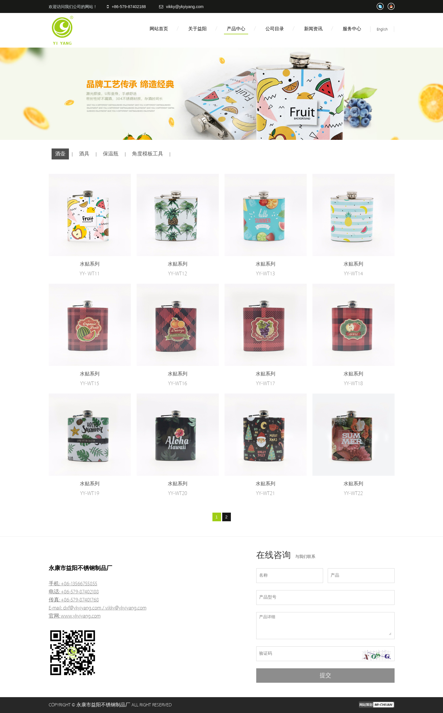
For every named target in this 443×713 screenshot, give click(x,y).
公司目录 (274, 29)
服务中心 (352, 29)
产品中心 (236, 29)
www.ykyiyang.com (81, 616)
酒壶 (60, 154)
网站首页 (159, 29)
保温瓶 (110, 154)
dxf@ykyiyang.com (82, 608)
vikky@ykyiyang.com (181, 6)
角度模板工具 (147, 154)
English (382, 29)
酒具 (84, 154)
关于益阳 (197, 29)
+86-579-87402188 (126, 6)
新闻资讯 (313, 29)
